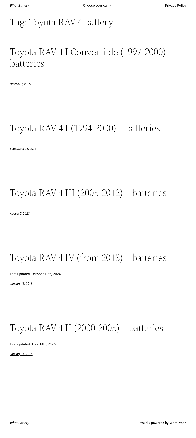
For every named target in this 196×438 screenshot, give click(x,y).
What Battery (19, 5)
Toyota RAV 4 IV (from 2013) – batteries (88, 257)
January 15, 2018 (21, 284)
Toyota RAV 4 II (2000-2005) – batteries (86, 327)
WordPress (177, 423)
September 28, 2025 (23, 149)
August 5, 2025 (19, 213)
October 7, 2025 (20, 84)
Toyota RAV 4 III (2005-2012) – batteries (88, 192)
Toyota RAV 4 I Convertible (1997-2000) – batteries (91, 57)
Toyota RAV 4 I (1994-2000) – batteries (85, 128)
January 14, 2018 (21, 354)
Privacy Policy (175, 5)
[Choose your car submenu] (110, 6)
